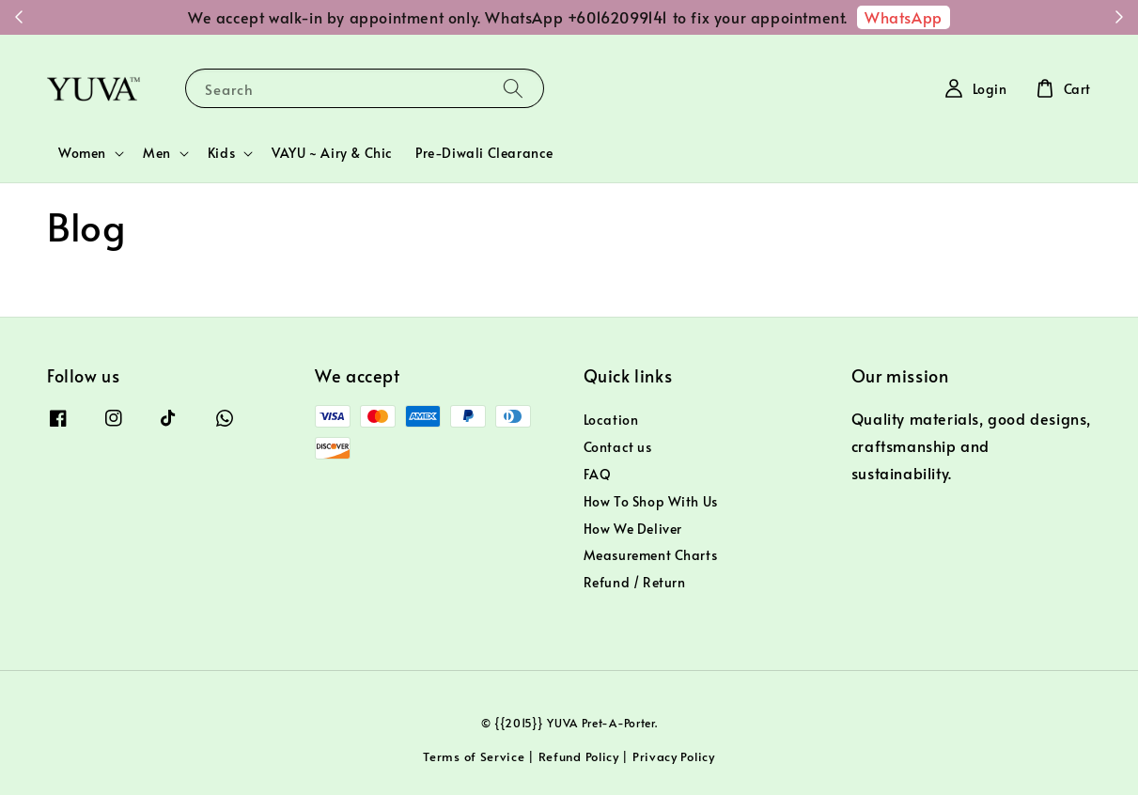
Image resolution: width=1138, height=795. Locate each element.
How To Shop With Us (651, 501)
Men (157, 153)
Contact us (618, 447)
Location (611, 420)
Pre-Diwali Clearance (484, 153)
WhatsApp (904, 17)
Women (82, 153)
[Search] (513, 88)
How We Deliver (633, 529)
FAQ (598, 474)
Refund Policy (578, 756)
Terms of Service (473, 756)
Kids (221, 153)
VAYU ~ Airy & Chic (332, 153)
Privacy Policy (673, 756)
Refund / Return (635, 582)
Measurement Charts (651, 555)
